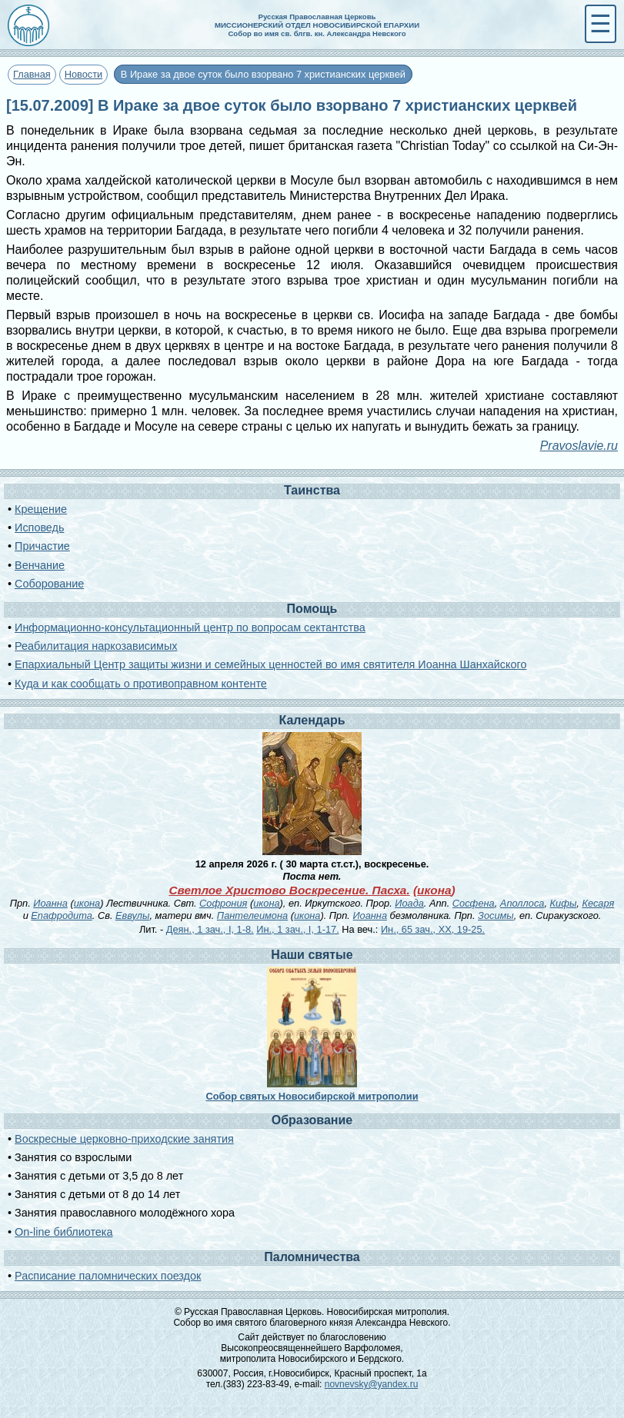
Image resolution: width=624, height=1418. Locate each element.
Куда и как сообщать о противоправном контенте (141, 683)
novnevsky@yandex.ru (372, 1384)
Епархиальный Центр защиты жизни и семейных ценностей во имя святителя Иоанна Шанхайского (270, 664)
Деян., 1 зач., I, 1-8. (210, 929)
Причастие (42, 546)
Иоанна (50, 903)
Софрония (223, 903)
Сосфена (473, 903)
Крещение (41, 509)
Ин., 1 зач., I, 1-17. (297, 929)
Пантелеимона (252, 915)
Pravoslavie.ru (579, 445)
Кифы (563, 903)
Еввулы (132, 915)
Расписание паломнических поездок (108, 1276)
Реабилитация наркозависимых (96, 646)
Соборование (49, 584)
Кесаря (598, 903)
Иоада (409, 903)
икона (434, 890)
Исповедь (39, 527)
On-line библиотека (63, 1232)
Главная (32, 74)
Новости (84, 74)
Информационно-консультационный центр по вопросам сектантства (190, 627)
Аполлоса (522, 903)
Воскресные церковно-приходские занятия (124, 1139)
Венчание (40, 565)
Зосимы (496, 915)
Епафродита (61, 915)
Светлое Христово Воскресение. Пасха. (289, 890)
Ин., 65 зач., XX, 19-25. (433, 929)
